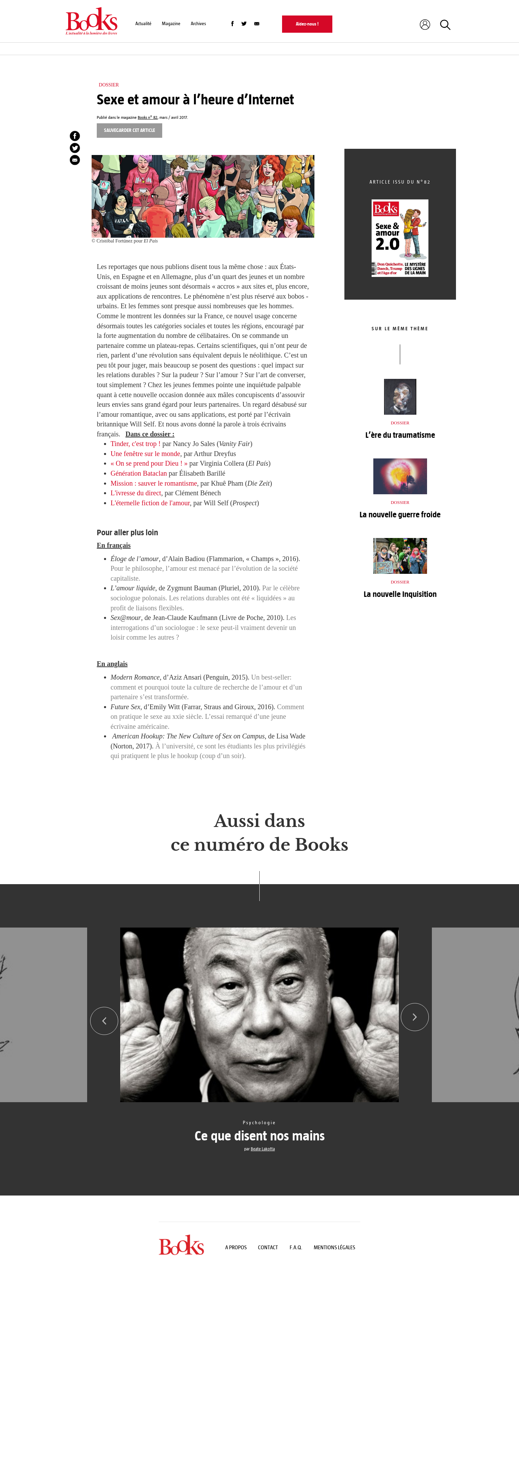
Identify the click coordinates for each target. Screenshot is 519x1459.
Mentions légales (334, 1247)
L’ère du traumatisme (400, 435)
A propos (236, 1247)
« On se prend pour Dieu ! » (149, 463)
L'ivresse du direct (136, 493)
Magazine (171, 23)
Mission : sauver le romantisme (154, 483)
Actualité (143, 23)
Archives (198, 23)
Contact (268, 1247)
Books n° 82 (147, 117)
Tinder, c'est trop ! (135, 443)
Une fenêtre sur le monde (145, 453)
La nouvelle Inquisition (400, 594)
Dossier (109, 84)
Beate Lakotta (263, 1149)
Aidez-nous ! (307, 24)
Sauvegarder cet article (129, 130)
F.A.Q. (296, 1247)
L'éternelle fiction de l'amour (150, 503)
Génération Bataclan (139, 473)
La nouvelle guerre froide (400, 514)
